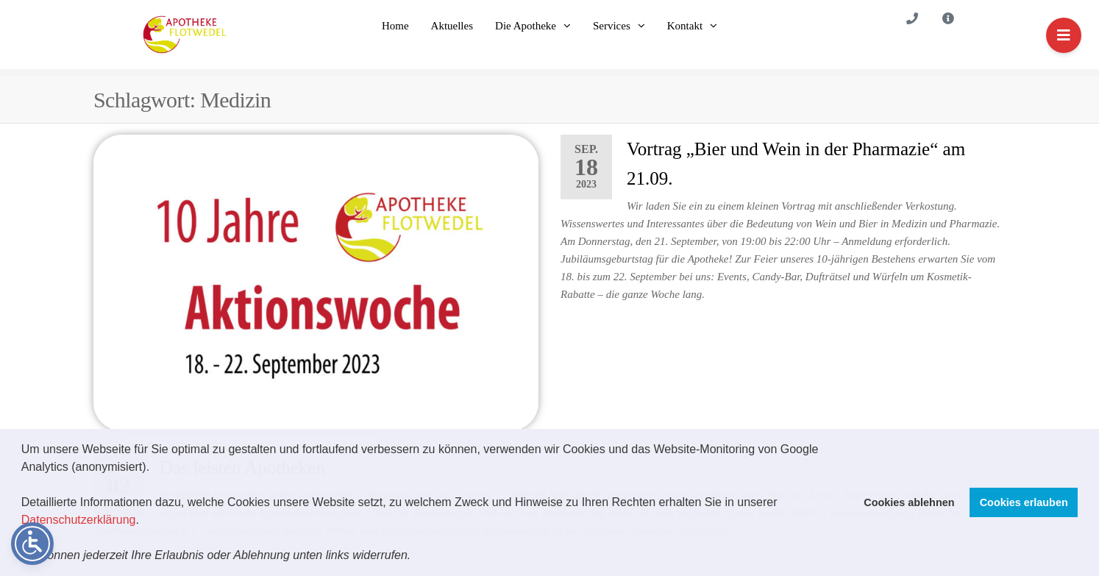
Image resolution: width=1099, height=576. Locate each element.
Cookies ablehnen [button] (909, 502)
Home (395, 26)
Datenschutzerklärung (78, 519)
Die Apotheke (525, 26)
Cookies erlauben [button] (1024, 502)
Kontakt (685, 26)
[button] (416, 557)
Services (611, 26)
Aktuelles (452, 26)
